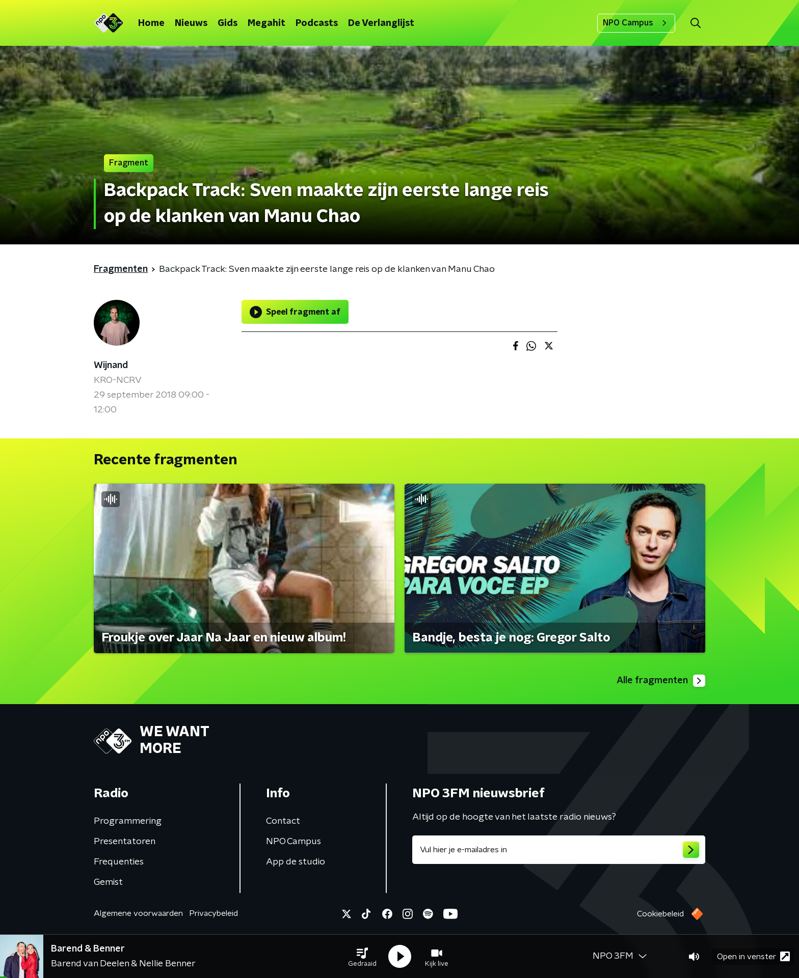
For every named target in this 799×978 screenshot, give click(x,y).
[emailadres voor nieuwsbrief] (558, 849)
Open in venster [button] (753, 956)
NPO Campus (636, 23)
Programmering (128, 821)
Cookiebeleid (660, 914)
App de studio (295, 862)
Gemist (108, 882)
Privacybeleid (213, 913)
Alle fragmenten (661, 681)
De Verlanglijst (381, 23)
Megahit (266, 23)
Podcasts (317, 23)
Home (151, 23)
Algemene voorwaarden (138, 913)
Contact (283, 821)
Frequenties (119, 862)
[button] (362, 956)
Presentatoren (124, 841)
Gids (227, 23)
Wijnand (111, 365)
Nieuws (191, 23)
